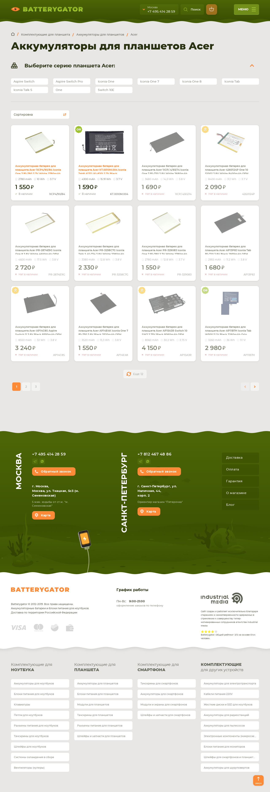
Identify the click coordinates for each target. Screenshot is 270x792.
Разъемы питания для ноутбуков (36, 725)
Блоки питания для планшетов (97, 694)
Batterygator (40, 589)
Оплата (232, 469)
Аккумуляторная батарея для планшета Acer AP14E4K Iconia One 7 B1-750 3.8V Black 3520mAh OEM (102, 332)
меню (247, 10)
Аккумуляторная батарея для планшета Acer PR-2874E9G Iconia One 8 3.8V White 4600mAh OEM (39, 249)
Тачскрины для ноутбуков (31, 736)
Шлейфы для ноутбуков (30, 746)
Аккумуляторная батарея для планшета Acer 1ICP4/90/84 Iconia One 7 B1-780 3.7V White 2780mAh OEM (38, 171)
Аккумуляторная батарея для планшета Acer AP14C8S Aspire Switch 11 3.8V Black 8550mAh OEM (38, 330)
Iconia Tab (232, 81)
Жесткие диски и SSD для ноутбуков (228, 704)
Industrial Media (222, 598)
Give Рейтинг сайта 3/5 (209, 631)
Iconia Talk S (23, 90)
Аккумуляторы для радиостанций (226, 715)
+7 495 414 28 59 (161, 11)
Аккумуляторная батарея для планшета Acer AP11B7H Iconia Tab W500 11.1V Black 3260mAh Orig (228, 330)
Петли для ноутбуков (28, 715)
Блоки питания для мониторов (224, 746)
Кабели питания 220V (218, 694)
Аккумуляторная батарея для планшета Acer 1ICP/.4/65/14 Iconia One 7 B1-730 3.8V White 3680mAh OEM (165, 171)
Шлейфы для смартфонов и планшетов (230, 757)
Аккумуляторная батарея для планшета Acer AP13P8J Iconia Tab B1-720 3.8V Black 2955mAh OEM (228, 249)
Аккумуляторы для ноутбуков (34, 683)
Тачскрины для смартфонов (159, 683)
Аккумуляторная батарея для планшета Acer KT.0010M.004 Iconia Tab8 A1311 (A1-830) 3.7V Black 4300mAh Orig (102, 171)
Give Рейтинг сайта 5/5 (216, 631)
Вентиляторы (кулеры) (29, 768)
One (59, 90)
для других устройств (230, 667)
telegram (35, 461)
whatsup (42, 461)
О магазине (236, 493)
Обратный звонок (56, 471)
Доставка (234, 457)
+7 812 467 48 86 (154, 454)
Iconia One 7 (149, 81)
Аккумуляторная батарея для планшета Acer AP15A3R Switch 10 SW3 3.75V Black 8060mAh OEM (166, 330)
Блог (230, 504)
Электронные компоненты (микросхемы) (231, 736)
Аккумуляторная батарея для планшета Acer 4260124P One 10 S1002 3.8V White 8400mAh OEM (229, 169)
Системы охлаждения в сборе (34, 757)
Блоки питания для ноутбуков (34, 694)
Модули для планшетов (93, 704)
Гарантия (234, 481)
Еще (138, 374)
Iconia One (106, 81)
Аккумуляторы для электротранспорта (230, 683)
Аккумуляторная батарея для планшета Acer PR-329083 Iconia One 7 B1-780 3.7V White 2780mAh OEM (166, 249)
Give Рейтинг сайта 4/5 (212, 631)
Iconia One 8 (191, 81)
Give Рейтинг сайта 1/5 (202, 631)
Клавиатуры (22, 704)
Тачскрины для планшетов (95, 715)
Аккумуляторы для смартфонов (161, 694)
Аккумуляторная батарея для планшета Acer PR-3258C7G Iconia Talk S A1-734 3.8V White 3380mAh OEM (102, 252)
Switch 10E (106, 90)
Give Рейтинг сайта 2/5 (206, 631)
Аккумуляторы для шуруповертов (226, 768)
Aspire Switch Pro (69, 81)
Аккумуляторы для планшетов (97, 683)
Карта (46, 515)
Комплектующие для (40, 668)
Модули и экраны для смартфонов (163, 704)
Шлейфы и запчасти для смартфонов (165, 715)
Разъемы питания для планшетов (99, 725)
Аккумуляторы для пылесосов (224, 725)
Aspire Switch (24, 81)
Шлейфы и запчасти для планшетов (101, 736)
